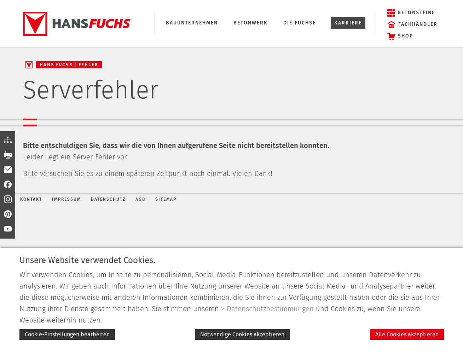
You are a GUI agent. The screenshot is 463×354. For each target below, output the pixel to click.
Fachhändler (418, 24)
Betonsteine (416, 13)
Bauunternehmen (192, 23)
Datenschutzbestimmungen (270, 308)
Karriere (348, 23)
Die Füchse (299, 23)
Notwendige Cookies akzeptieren (242, 334)
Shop (405, 36)
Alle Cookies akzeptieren (407, 334)
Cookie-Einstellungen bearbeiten (67, 334)
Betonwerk (250, 23)
